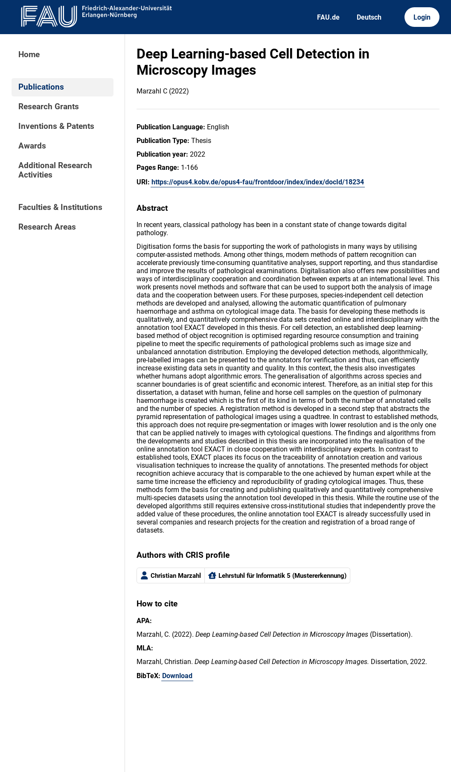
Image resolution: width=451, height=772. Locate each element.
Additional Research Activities (55, 170)
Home (29, 54)
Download (177, 676)
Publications (41, 87)
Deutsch (369, 17)
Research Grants (48, 106)
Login (422, 17)
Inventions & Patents (56, 126)
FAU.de (328, 17)
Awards (32, 146)
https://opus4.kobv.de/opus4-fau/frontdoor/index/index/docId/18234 (257, 182)
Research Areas (47, 227)
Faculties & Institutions (60, 207)
